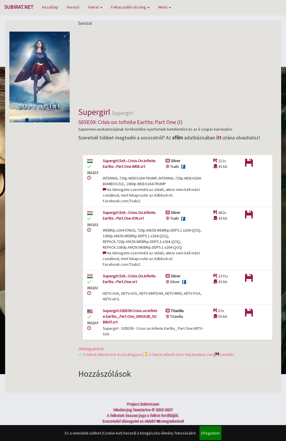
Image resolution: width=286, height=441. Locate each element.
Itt (159, 421)
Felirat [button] (95, 7)
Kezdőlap (50, 7)
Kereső (73, 7)
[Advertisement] (177, 66)
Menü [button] (164, 7)
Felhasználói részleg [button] (130, 7)
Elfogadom (210, 433)
